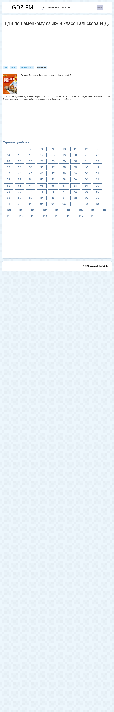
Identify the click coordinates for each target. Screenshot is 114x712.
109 (105, 210)
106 (69, 210)
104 (45, 210)
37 (53, 167)
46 (41, 173)
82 (19, 197)
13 (97, 149)
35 (30, 167)
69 (86, 185)
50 (86, 173)
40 (86, 167)
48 (64, 173)
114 (45, 216)
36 (41, 167)
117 (81, 216)
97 (75, 203)
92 (19, 203)
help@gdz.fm (102, 266)
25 (19, 161)
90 (97, 197)
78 (75, 191)
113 (32, 216)
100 (97, 203)
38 (64, 167)
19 (64, 155)
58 (64, 179)
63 (19, 185)
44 (19, 173)
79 (86, 191)
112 (21, 216)
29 (64, 161)
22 (97, 155)
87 (64, 197)
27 (41, 161)
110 (8, 216)
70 (97, 185)
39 (75, 167)
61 (97, 179)
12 (86, 149)
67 (64, 185)
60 (86, 179)
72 (19, 191)
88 (75, 197)
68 (75, 185)
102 (21, 210)
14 (8, 155)
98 (86, 203)
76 (53, 191)
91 (8, 203)
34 (19, 167)
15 (19, 155)
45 (30, 173)
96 (64, 203)
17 (41, 155)
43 (8, 173)
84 (41, 197)
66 (53, 185)
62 (8, 185)
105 (57, 210)
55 (41, 179)
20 (75, 155)
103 (32, 210)
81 (8, 197)
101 (8, 210)
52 (8, 179)
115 (57, 216)
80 (97, 191)
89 (86, 197)
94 (41, 203)
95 (53, 203)
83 (30, 197)
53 (19, 179)
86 (53, 197)
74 (30, 191)
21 (86, 155)
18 (53, 155)
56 (53, 179)
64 (30, 185)
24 (8, 161)
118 (93, 216)
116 (69, 216)
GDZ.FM (22, 7)
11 (75, 149)
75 (41, 191)
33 (8, 167)
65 (41, 185)
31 (86, 161)
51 (97, 173)
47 (53, 173)
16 (30, 155)
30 (75, 161)
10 (64, 149)
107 (81, 210)
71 (8, 191)
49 (75, 173)
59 (75, 179)
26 (30, 161)
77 (64, 191)
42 (97, 167)
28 (53, 161)
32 (97, 161)
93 (30, 203)
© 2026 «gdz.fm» (90, 266)
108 (93, 210)
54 (30, 179)
